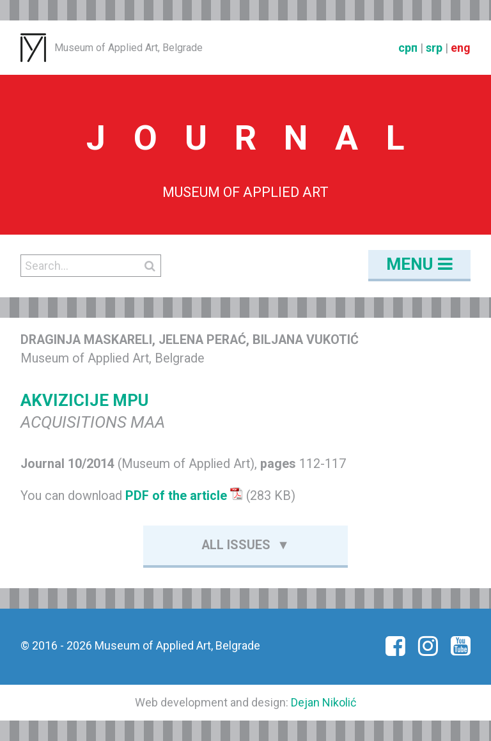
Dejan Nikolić (323, 702)
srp (434, 47)
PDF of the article (184, 495)
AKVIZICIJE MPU (84, 400)
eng (461, 47)
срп (407, 47)
